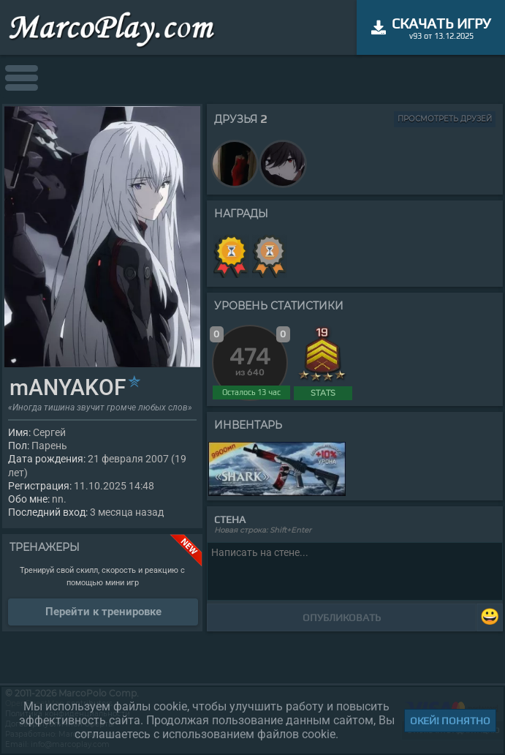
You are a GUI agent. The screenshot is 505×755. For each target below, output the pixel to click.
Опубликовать (342, 617)
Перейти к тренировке (103, 611)
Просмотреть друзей (445, 119)
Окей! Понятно (450, 720)
